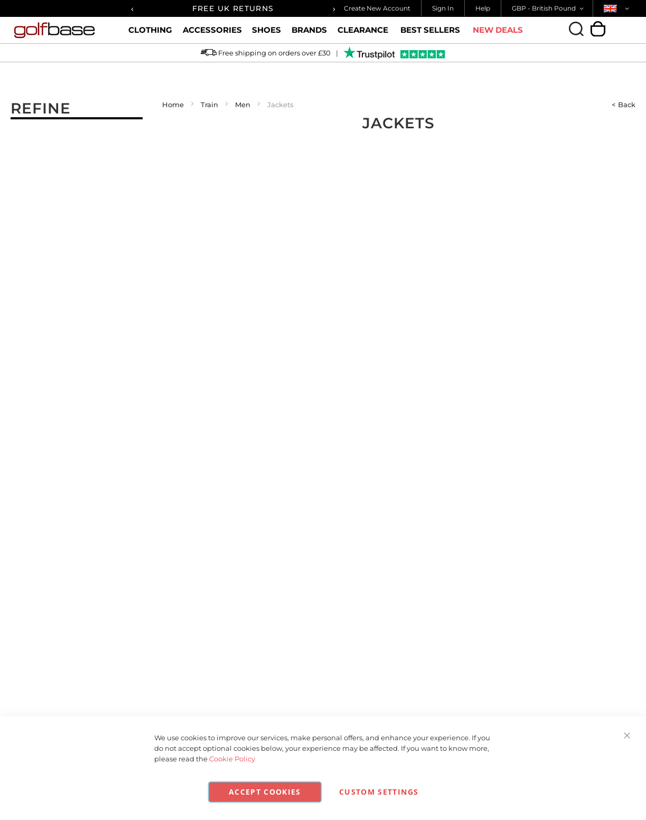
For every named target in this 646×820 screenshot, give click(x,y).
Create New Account (377, 8)
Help (482, 8)
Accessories (212, 34)
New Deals (498, 30)
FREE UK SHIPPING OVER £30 (223, 8)
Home (173, 104)
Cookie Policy (232, 759)
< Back (623, 104)
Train (209, 104)
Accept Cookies (265, 792)
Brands (309, 34)
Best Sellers (430, 30)
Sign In (443, 8)
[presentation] (132, 8)
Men (242, 104)
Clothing (150, 34)
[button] (549, 8)
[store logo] (62, 30)
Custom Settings (378, 792)
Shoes (266, 34)
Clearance (363, 34)
